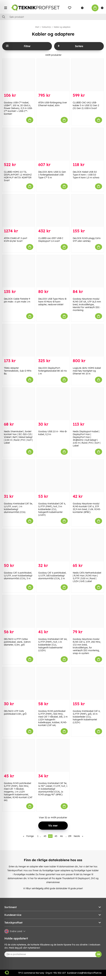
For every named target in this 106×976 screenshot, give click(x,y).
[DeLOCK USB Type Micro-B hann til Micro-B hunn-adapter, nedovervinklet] (53, 271)
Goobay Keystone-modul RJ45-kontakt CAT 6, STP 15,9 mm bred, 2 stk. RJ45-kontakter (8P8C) (87, 508)
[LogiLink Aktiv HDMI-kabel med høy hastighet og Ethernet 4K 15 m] (87, 340)
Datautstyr (46, 27)
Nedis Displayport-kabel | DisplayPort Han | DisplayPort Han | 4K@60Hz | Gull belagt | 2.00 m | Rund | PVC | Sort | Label (86, 438)
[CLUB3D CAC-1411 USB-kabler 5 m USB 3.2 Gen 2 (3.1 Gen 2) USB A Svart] (87, 75)
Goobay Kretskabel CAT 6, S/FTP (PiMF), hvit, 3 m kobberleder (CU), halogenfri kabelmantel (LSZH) (52, 509)
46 (61, 836)
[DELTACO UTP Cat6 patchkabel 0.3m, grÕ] (19, 683)
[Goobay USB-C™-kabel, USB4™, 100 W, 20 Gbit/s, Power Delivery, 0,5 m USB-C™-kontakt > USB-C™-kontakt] (19, 75)
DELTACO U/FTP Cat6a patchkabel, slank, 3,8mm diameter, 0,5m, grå (17, 642)
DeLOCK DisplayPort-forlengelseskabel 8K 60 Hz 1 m (52, 371)
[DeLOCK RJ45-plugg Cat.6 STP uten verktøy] (87, 210)
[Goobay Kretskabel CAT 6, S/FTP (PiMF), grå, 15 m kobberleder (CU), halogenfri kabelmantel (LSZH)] (87, 683)
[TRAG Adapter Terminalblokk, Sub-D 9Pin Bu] (19, 340)
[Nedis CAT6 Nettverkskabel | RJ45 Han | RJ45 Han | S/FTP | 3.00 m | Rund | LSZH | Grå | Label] (87, 545)
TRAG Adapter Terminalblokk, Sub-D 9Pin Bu (17, 371)
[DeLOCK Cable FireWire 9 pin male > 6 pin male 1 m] (19, 271)
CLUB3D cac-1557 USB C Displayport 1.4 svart (50, 239)
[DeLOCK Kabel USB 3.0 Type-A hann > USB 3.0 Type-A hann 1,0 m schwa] (87, 144)
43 (45, 836)
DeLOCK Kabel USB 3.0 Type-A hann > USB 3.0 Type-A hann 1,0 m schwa (86, 174)
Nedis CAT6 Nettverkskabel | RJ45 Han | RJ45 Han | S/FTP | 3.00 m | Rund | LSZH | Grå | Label (87, 577)
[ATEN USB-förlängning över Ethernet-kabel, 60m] (53, 75)
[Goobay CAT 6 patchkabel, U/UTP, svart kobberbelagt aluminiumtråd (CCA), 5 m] (19, 545)
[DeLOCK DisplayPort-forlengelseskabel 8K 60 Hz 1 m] (53, 340)
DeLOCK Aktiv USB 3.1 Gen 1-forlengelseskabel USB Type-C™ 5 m (52, 174)
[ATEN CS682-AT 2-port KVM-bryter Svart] (19, 210)
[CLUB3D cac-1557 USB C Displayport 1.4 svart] (53, 210)
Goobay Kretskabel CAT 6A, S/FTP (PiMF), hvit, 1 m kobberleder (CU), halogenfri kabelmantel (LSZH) (52, 645)
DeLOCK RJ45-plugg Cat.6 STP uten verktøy (87, 239)
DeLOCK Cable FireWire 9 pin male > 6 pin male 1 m (17, 300)
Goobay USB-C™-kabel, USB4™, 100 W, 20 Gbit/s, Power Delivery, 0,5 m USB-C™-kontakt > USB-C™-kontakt (18, 108)
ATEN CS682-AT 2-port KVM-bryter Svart (15, 239)
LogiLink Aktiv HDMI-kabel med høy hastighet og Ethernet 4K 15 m (87, 371)
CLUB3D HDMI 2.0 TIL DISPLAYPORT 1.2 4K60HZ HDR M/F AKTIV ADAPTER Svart (18, 176)
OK (98, 954)
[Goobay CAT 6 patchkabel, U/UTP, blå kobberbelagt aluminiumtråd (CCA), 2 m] (53, 545)
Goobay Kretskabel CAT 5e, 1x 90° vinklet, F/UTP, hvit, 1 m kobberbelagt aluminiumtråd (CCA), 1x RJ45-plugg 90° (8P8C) (52, 789)
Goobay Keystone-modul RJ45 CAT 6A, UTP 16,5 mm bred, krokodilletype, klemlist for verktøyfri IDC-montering (87, 304)
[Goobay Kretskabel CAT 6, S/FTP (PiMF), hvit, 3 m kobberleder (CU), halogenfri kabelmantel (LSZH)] (53, 476)
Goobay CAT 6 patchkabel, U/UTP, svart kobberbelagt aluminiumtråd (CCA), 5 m (18, 575)
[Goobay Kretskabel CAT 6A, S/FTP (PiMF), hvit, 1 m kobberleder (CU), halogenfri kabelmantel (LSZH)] (53, 611)
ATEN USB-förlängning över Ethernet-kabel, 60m (52, 104)
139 (69, 836)
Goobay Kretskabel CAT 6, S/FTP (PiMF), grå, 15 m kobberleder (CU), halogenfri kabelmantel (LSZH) (86, 717)
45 (56, 836)
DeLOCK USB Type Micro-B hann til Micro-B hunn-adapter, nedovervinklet (52, 301)
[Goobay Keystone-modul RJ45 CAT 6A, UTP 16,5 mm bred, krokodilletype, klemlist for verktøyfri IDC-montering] (87, 271)
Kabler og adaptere (62, 27)
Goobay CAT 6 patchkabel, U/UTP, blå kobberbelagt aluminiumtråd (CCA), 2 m (52, 575)
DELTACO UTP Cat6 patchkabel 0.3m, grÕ (15, 712)
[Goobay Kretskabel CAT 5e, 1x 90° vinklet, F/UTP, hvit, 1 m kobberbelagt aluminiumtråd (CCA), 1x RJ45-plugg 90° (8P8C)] (53, 755)
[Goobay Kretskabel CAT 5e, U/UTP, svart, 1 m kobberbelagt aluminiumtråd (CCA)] (19, 476)
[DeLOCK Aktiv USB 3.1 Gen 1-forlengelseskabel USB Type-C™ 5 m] (53, 144)
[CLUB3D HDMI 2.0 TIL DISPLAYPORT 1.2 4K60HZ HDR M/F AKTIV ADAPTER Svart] (19, 144)
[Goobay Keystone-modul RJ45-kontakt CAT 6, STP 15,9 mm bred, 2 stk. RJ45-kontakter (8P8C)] (87, 476)
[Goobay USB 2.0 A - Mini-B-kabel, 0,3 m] (53, 404)
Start (37, 27)
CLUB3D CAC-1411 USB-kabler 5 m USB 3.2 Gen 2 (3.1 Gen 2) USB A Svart (86, 105)
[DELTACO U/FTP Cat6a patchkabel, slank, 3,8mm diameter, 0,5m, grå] (19, 611)
